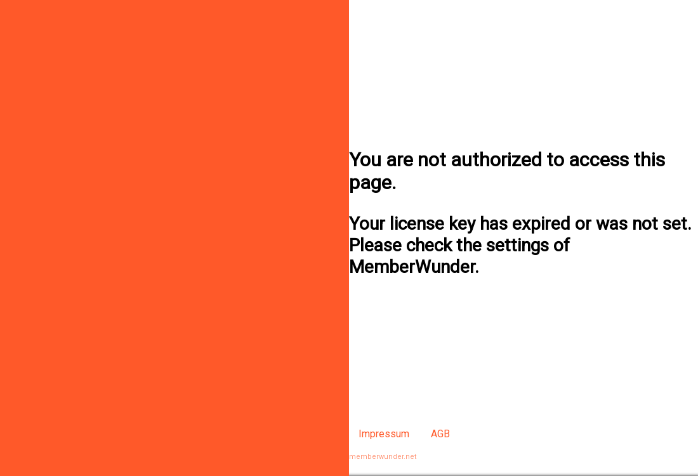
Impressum (384, 434)
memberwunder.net (382, 457)
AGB (440, 434)
